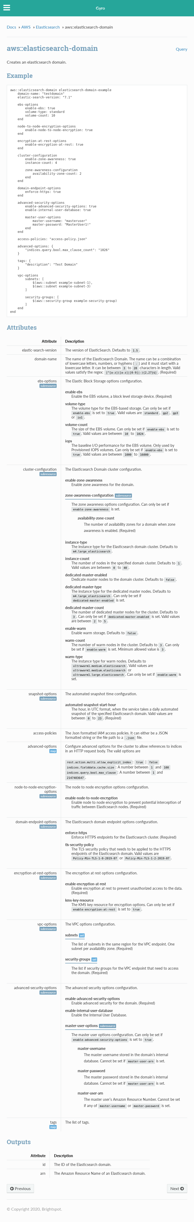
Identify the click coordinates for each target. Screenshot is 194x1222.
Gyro (100, 7)
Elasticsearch (48, 26)
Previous (20, 1188)
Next (177, 1188)
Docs (11, 26)
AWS (26, 26)
